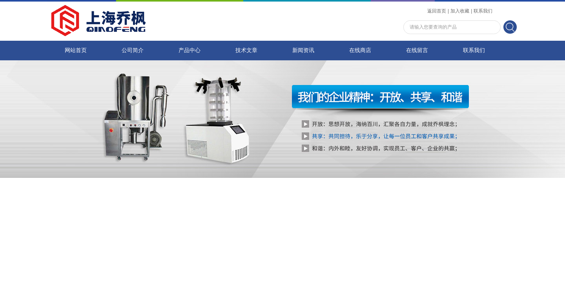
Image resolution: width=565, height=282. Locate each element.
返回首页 (436, 11)
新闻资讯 (303, 50)
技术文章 (246, 50)
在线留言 (417, 50)
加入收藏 (459, 11)
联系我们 (483, 11)
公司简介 (133, 50)
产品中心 (189, 50)
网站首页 (76, 50)
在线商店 (360, 50)
